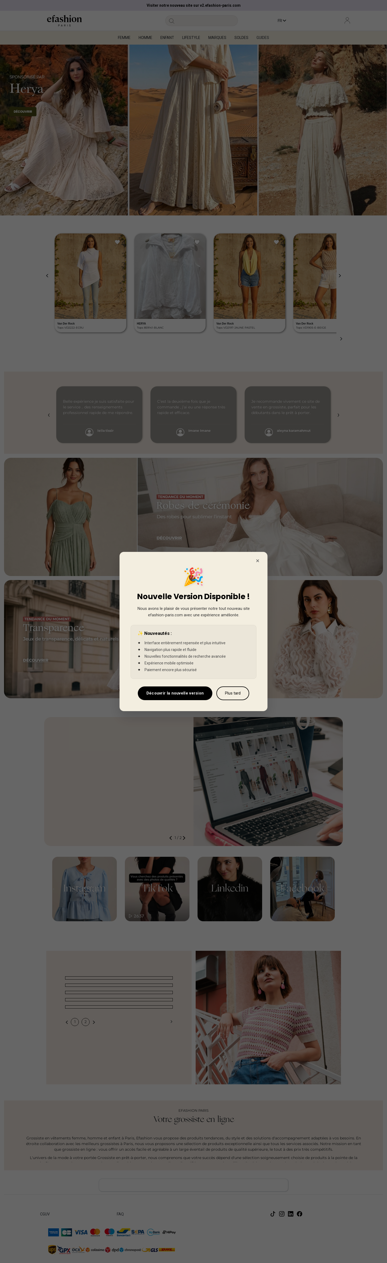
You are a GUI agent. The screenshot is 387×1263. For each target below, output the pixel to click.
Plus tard (233, 693)
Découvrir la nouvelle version (175, 693)
